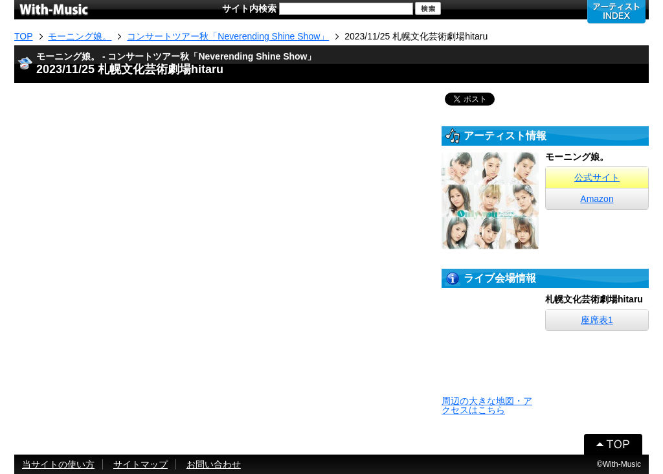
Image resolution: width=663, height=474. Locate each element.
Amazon (596, 199)
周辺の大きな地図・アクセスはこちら (487, 405)
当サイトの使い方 (58, 464)
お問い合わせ (213, 464)
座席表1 (597, 320)
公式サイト (597, 177)
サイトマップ (140, 464)
